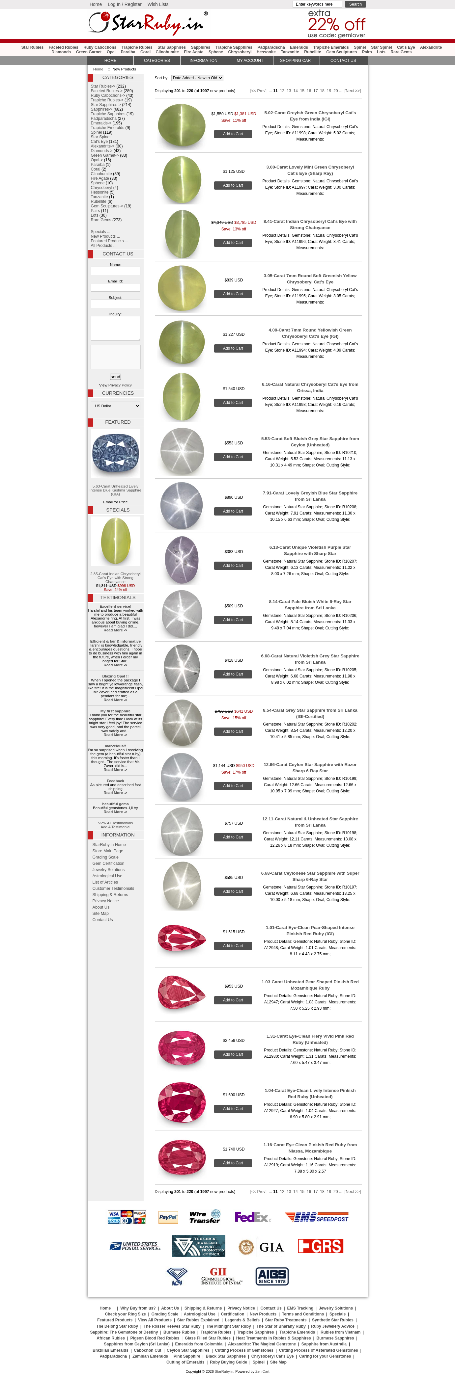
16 (309, 91)
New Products (263, 1314)
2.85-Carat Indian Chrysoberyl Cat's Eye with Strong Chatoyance (115, 550)
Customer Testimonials (113, 888)
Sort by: (162, 78)
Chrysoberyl (239, 52)
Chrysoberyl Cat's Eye (272, 1356)
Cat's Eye (406, 47)
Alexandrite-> (103, 146)
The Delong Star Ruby (117, 1326)
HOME (110, 60)
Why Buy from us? (138, 1308)
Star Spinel (381, 47)
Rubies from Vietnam (340, 1332)
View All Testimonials (115, 823)
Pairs (367, 52)
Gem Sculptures (341, 52)
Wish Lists (158, 4)
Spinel (360, 47)
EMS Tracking (300, 1308)
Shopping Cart (296, 60)
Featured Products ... (109, 241)
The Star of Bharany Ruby (280, 1326)
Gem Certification (109, 863)
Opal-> (97, 160)
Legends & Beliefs (242, 1320)
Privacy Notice (106, 901)
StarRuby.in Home (109, 844)
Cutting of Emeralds (185, 1362)
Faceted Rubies (63, 47)
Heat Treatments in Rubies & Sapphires (273, 1338)
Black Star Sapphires (226, 1356)
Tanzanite (290, 52)
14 (295, 91)
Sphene (216, 52)
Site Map (101, 913)
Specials (117, 510)
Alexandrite (431, 47)
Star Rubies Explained (198, 1320)
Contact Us (117, 253)
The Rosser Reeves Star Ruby (172, 1326)
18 (322, 91)
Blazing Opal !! (115, 676)
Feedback (115, 781)
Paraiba (128, 52)
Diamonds (61, 52)
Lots (381, 52)
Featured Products (114, 1320)
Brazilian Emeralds (110, 1350)
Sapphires (201, 47)
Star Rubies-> (103, 86)
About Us (101, 907)
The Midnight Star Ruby (228, 1326)
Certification (232, 1314)
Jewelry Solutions (109, 869)
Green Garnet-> (105, 155)
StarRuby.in (224, 1371)
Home (96, 4)
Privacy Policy (120, 385)
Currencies (118, 393)
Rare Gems (401, 52)
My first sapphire (115, 711)
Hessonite (266, 52)
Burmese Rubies (179, 1332)
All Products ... (104, 245)
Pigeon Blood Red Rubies (155, 1338)
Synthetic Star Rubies (333, 1320)
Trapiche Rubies (137, 47)
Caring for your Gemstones (325, 1356)
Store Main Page (108, 851)
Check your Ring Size (125, 1314)
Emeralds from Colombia (199, 1344)
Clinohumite (167, 52)
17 (315, 91)
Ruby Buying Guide (228, 1362)
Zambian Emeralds (150, 1356)
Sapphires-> (102, 109)
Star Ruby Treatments (286, 1320)
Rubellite (312, 52)
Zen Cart (262, 1371)
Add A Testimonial (115, 827)
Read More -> (115, 630)
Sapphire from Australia (324, 1344)
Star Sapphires (171, 47)
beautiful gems (115, 804)
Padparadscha (271, 47)
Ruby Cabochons (99, 47)
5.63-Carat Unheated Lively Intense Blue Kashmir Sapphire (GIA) (115, 462)
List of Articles (105, 882)
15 (302, 91)
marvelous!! (115, 746)
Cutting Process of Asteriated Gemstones (318, 1350)
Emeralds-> (101, 123)
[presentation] (115, 357)
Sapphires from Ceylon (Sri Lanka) (137, 1344)
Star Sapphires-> (106, 104)
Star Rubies (32, 47)
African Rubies (111, 1338)
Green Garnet (89, 52)
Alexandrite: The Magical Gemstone (262, 1344)
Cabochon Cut (147, 1350)
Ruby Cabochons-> (108, 95)
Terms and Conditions (303, 1314)
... (270, 91)
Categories (157, 60)
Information (203, 60)
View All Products (155, 1320)
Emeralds (299, 47)
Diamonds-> (102, 150)
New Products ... (105, 236)
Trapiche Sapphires (233, 47)
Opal (111, 52)
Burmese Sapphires (335, 1338)
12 (282, 91)
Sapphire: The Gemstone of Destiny (124, 1332)
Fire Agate (193, 52)
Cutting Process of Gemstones (244, 1350)
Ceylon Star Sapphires (188, 1350)
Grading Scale (106, 857)
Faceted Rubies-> (107, 91)
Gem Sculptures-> (107, 206)
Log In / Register (125, 4)
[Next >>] (353, 91)
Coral (145, 52)
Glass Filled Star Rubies (208, 1338)
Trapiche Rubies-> (107, 100)
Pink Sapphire (187, 1356)
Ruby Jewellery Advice (332, 1326)
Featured (117, 422)
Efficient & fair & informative (115, 641)
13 (289, 91)
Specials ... (100, 231)
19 (329, 91)
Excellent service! (115, 606)
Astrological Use (108, 876)
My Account (250, 60)
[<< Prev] (258, 91)
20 (335, 91)
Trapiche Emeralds (331, 47)
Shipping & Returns (110, 894)
